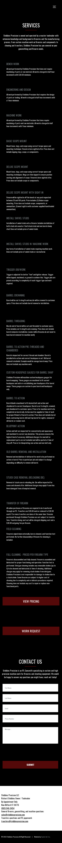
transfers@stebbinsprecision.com (14, 821)
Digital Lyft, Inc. (45, 837)
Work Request (31, 631)
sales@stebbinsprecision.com (13, 814)
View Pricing (31, 601)
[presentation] (22, 753)
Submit (30, 765)
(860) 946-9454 (7, 808)
